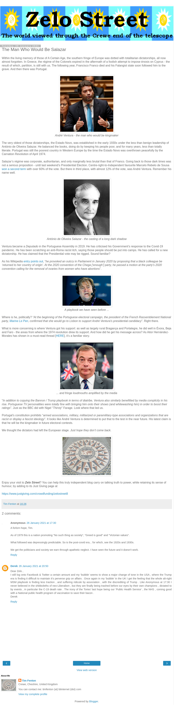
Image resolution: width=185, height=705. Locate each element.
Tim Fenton (29, 680)
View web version (87, 670)
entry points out (33, 261)
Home (87, 663)
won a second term (14, 169)
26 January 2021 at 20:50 (33, 566)
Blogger (93, 701)
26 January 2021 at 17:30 (41, 522)
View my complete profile (32, 694)
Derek (14, 566)
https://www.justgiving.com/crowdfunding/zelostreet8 (35, 493)
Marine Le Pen (19, 321)
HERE (60, 335)
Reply (13, 554)
